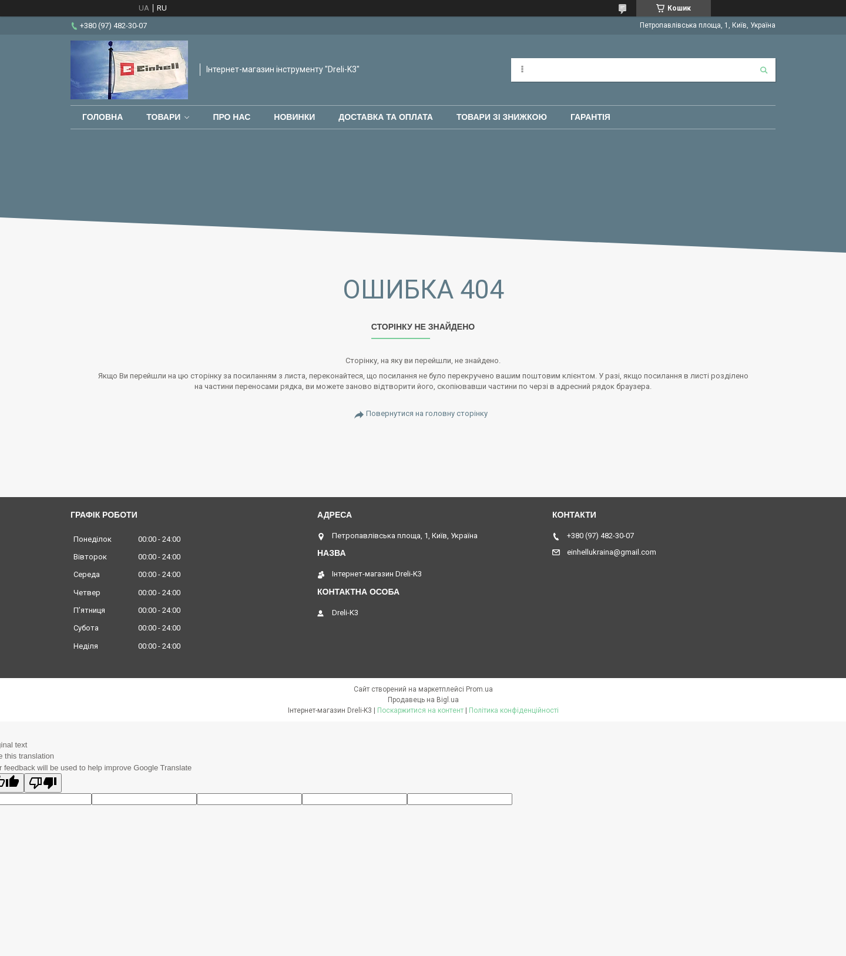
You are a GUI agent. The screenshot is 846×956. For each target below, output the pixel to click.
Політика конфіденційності (514, 710)
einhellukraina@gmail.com (611, 552)
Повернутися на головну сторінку (427, 413)
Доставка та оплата (385, 117)
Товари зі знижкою (501, 117)
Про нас (231, 117)
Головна (102, 117)
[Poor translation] (43, 783)
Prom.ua (479, 689)
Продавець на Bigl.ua (423, 700)
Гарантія (590, 117)
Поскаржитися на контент (420, 710)
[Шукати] (764, 70)
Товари (163, 117)
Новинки (294, 117)
